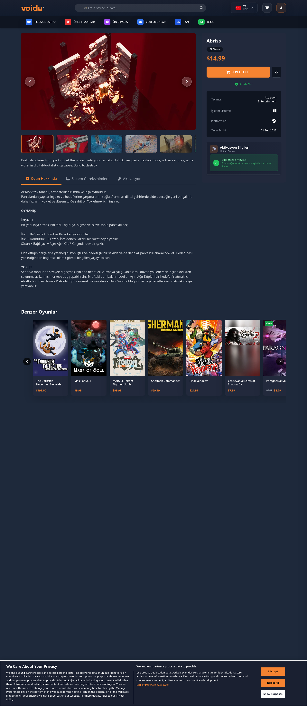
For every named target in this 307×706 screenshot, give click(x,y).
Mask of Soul (82, 381)
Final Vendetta (199, 381)
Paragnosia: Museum (280, 381)
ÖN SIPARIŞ (116, 22)
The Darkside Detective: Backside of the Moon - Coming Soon (50, 382)
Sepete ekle (238, 72)
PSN (182, 22)
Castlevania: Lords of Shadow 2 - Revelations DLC (241, 382)
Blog (206, 22)
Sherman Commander (165, 381)
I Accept (273, 678)
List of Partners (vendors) (152, 691)
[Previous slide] (30, 82)
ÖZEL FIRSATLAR (80, 22)
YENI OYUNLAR (151, 22)
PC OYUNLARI (41, 22)
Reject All (273, 689)
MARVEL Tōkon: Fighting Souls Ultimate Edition (123, 382)
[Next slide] (187, 82)
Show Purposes (273, 700)
